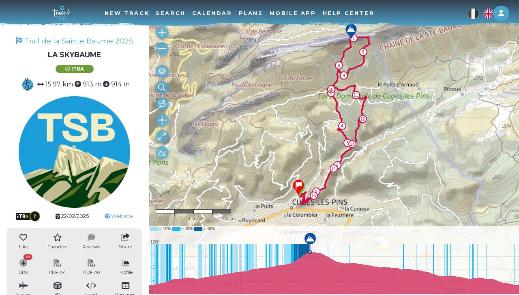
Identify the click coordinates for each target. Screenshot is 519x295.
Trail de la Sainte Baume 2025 (74, 41)
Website (119, 216)
